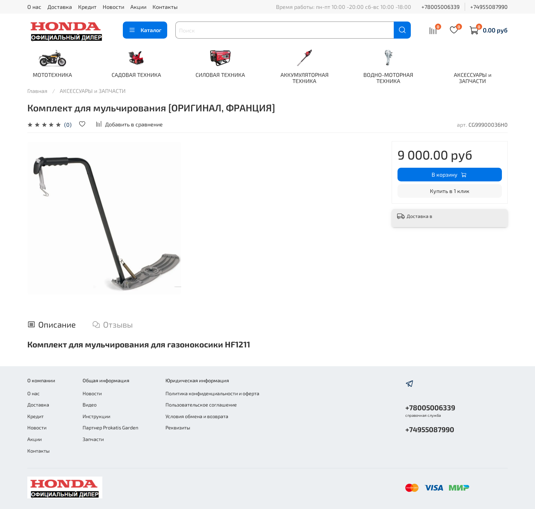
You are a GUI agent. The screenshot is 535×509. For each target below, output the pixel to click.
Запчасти (93, 439)
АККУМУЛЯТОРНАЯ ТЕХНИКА (310, 78)
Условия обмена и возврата (196, 416)
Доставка (59, 6)
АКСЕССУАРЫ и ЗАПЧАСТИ (482, 78)
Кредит (87, 6)
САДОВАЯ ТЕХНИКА (138, 75)
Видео (90, 405)
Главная (37, 91)
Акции (138, 6)
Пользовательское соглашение (201, 405)
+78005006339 (440, 6)
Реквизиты (177, 427)
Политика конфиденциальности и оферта (212, 393)
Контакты (165, 6)
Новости (113, 6)
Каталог (145, 30)
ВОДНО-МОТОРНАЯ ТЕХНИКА (396, 78)
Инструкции (96, 416)
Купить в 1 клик (449, 191)
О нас (34, 6)
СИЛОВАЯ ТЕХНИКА (224, 75)
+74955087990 (489, 6)
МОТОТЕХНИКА (53, 75)
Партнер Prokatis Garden (110, 427)
